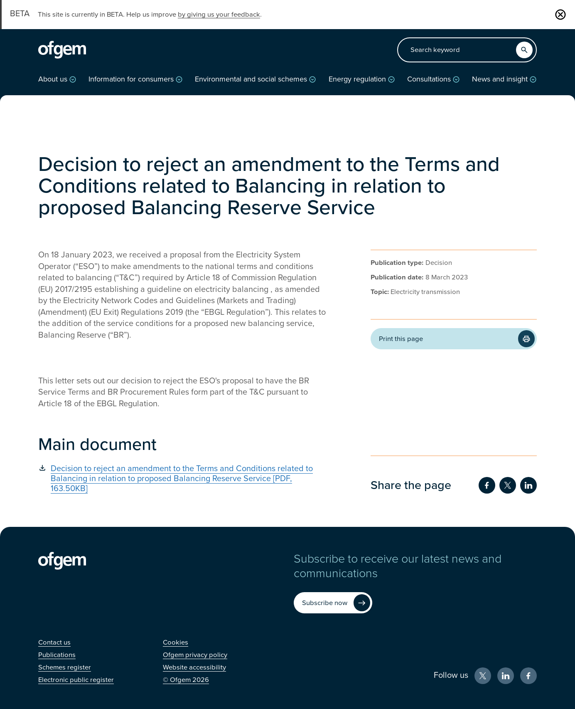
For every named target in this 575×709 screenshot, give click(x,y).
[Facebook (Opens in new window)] (528, 675)
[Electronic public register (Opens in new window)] (76, 680)
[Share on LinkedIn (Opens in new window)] (528, 485)
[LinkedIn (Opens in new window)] (505, 675)
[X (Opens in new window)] (482, 675)
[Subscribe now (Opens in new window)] (333, 602)
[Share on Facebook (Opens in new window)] (487, 485)
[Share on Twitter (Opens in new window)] (507, 485)
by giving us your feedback (219, 14)
